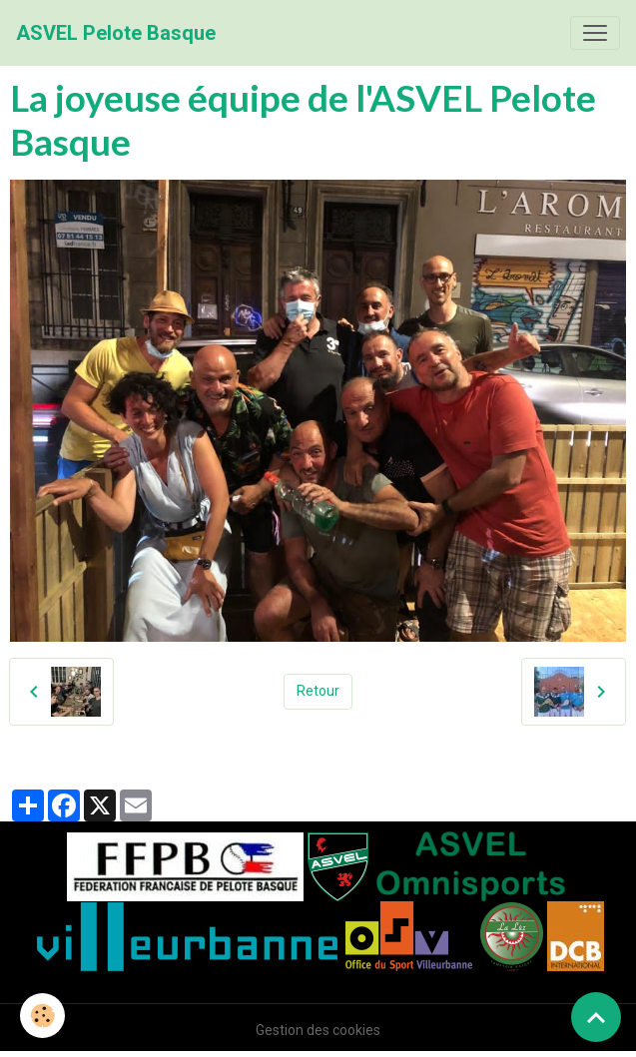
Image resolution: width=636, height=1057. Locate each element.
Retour (318, 691)
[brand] (116, 33)
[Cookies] (42, 1015)
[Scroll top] (596, 1017)
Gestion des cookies (318, 1030)
